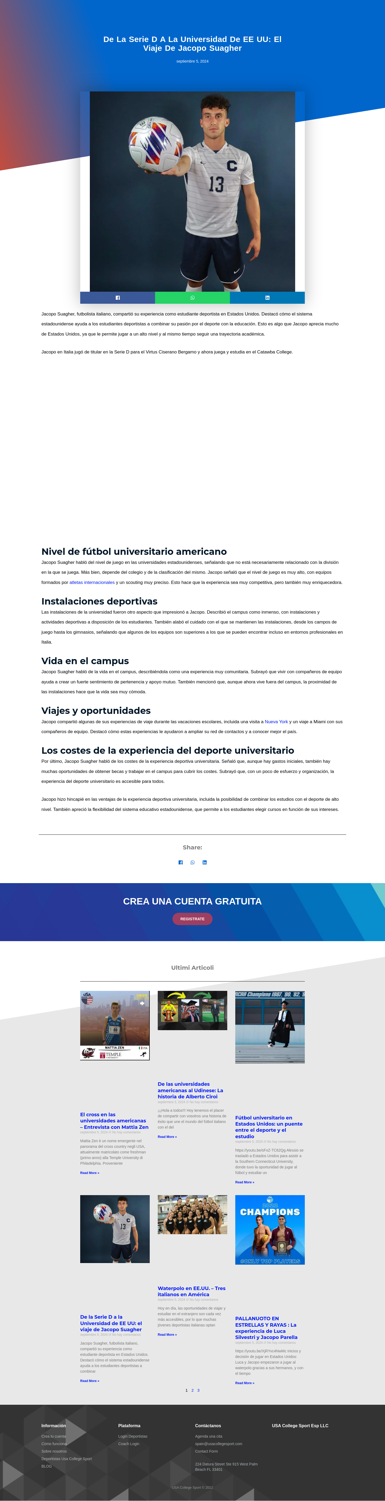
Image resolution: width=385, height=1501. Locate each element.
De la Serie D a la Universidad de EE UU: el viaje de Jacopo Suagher (111, 1323)
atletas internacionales (92, 582)
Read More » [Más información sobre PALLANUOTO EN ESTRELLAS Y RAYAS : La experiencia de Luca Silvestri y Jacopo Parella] (244, 1383)
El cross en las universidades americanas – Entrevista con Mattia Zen (114, 1121)
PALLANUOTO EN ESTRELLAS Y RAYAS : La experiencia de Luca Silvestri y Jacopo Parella (266, 1328)
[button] (117, 298)
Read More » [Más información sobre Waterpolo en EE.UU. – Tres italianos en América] (167, 1335)
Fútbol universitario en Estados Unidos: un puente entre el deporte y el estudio (269, 1127)
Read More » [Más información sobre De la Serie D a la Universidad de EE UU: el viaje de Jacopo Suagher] (89, 1381)
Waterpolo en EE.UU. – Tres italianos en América (192, 1292)
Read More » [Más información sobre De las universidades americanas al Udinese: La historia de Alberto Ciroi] (167, 1137)
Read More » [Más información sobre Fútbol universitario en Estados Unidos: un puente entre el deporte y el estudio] (244, 1182)
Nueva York (276, 721)
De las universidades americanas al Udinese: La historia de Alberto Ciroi (190, 1091)
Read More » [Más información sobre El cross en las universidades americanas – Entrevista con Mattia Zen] (89, 1173)
